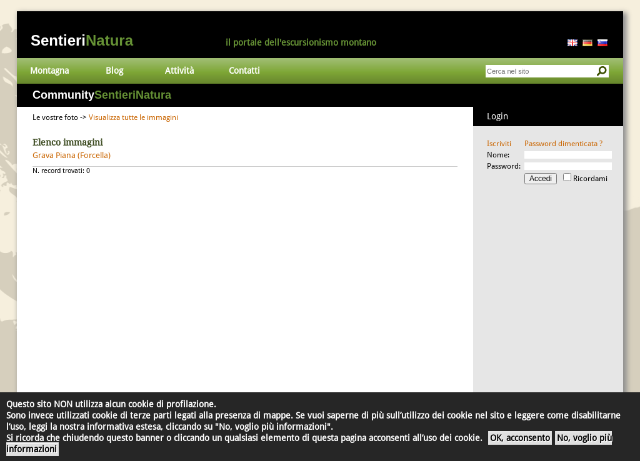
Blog (114, 71)
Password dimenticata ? (563, 143)
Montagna (49, 71)
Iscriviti (499, 143)
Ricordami (590, 178)
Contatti (244, 71)
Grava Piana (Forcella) (71, 155)
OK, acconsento (520, 438)
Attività (179, 71)
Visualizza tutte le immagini (133, 117)
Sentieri (82, 40)
